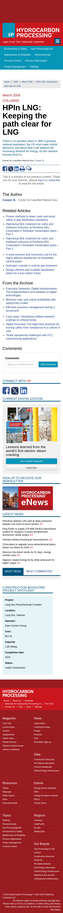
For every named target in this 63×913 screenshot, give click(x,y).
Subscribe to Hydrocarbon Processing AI (23, 704)
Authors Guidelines (11, 749)
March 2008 (27, 82)
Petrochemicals (43, 54)
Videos (6, 788)
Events (38, 783)
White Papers (9, 795)
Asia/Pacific (39, 824)
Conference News (42, 727)
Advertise (39, 41)
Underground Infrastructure (46, 879)
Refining (34, 66)
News (38, 718)
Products (38, 734)
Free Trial (15, 41)
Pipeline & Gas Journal (44, 875)
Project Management (15, 66)
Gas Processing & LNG (44, 849)
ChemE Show (40, 803)
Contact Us (10, 707)
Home (7, 82)
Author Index (8, 738)
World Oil (38, 860)
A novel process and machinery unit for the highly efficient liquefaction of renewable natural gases (31, 258)
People (37, 731)
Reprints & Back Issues (13, 746)
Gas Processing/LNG (42, 48)
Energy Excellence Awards (46, 795)
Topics (7, 815)
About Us (17, 701)
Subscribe (27, 41)
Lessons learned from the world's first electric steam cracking (26, 451)
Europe (37, 828)
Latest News (39, 723)
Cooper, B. (39, 160)
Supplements (8, 734)
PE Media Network (42, 864)
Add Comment (48, 364)
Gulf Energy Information (44, 867)
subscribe (54, 180)
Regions (39, 815)
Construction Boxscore (44, 759)
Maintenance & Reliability (17, 54)
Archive (6, 731)
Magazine (9, 718)
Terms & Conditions (26, 903)
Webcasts (7, 792)
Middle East (39, 831)
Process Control (12, 60)
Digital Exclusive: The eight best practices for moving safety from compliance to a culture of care (33, 327)
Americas (38, 820)
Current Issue (9, 727)
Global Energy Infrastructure (46, 771)
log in (41, 180)
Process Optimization (36, 60)
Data (37, 754)
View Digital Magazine (31, 461)
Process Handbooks (43, 767)
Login (5, 41)
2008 (15, 82)
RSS (36, 738)
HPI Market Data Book (44, 763)
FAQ (20, 707)
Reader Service (9, 742)
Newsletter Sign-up (42, 742)
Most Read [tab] (13, 571)
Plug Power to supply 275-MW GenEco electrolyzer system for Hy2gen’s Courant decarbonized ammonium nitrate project (29, 531)
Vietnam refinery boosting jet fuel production (25, 539)
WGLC (37, 799)
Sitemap (38, 707)
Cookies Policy (42, 903)
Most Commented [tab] (39, 571)
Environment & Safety (15, 48)
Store (28, 707)
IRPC (36, 792)
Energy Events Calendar (45, 788)
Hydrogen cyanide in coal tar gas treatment (31, 265)
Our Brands (42, 844)
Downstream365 (10, 803)
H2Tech (37, 853)
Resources (10, 783)
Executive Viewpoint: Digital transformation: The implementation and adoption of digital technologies (31, 292)
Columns (11, 100)
